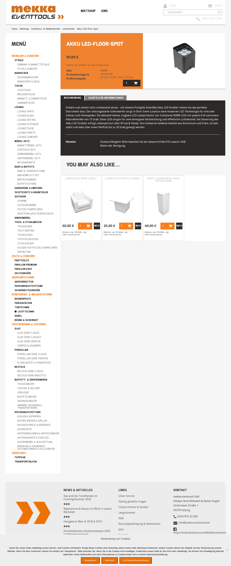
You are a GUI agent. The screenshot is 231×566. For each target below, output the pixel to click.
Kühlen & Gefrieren (29, 416)
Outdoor (20, 196)
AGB (121, 518)
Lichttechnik (68, 29)
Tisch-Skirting (25, 230)
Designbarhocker (27, 77)
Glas (17, 328)
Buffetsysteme (26, 183)
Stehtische (24, 90)
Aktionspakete (26, 162)
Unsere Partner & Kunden (133, 507)
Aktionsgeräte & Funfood (33, 437)
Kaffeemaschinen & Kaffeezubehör (38, 433)
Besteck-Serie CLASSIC (30, 371)
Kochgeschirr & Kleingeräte (34, 425)
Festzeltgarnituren (29, 209)
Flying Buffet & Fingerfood (34, 362)
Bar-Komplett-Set (28, 175)
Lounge (19, 107)
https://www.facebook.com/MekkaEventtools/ (199, 532)
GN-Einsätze (24, 429)
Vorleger (23, 392)
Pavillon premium (26, 264)
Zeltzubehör (23, 273)
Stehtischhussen (27, 239)
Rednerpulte (23, 298)
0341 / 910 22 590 (209, 19)
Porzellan (21, 350)
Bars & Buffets (24, 166)
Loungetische (25, 128)
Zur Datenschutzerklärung (135, 560)
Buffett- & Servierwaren (31, 379)
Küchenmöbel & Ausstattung (34, 442)
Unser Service (127, 496)
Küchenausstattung (28, 412)
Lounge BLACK (25, 115)
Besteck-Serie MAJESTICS (31, 375)
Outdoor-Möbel (27, 205)
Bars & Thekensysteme (31, 171)
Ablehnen (109, 560)
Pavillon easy (23, 269)
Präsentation (23, 303)
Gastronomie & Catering (29, 324)
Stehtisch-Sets (26, 149)
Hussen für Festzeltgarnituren (37, 247)
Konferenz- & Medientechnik (45, 29)
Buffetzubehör (26, 396)
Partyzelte (22, 260)
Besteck (20, 367)
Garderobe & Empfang (28, 188)
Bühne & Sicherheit (26, 320)
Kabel (18, 315)
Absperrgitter (24, 281)
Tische (19, 85)
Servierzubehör (27, 401)
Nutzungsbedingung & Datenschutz (139, 523)
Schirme (22, 200)
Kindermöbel (23, 218)
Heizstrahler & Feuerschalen (35, 213)
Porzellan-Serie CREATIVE (32, 358)
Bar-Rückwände (26, 179)
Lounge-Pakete (26, 132)
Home (14, 29)
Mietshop (88, 11)
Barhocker (21, 73)
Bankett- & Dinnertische (32, 98)
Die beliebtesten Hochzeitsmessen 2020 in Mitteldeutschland (87, 532)
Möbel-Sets (22, 141)
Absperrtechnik (23, 277)
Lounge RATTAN (26, 120)
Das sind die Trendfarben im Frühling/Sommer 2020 (80, 497)
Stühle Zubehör (27, 68)
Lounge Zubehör (27, 137)
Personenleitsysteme (29, 286)
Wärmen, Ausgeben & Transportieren (29, 407)
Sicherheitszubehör (27, 290)
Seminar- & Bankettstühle (33, 64)
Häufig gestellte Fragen (132, 501)
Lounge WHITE (25, 111)
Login (169, 6)
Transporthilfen (26, 461)
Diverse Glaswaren (29, 345)
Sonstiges (19, 453)
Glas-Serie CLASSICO (29, 337)
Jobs (104, 11)
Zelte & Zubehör (23, 256)
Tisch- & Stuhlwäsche (28, 222)
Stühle (19, 60)
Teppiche (20, 457)
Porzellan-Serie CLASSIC (32, 354)
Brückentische (26, 94)
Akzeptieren (90, 560)
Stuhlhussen (25, 243)
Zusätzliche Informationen (105, 97)
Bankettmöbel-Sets (29, 145)
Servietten (24, 252)
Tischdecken (24, 226)
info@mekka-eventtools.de (194, 522)
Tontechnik (22, 307)
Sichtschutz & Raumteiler (31, 192)
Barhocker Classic (28, 81)
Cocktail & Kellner (28, 388)
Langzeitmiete (127, 512)
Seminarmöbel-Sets (29, 154)
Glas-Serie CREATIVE (29, 341)
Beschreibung (72, 97)
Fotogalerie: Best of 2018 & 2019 (83, 521)
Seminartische (26, 103)
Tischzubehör (25, 384)
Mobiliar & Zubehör (25, 56)
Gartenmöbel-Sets (28, 158)
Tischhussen (25, 235)
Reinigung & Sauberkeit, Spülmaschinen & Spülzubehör (36, 448)
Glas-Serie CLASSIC (28, 333)
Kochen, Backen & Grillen (32, 420)
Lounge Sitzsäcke (28, 124)
